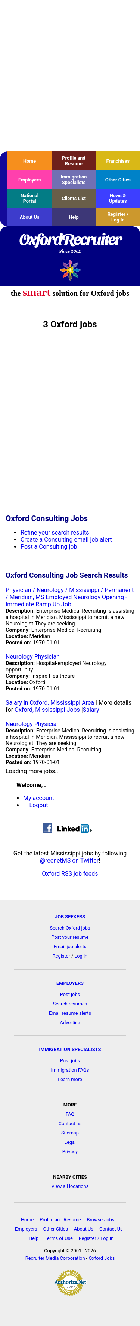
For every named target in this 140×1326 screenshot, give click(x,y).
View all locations (70, 1186)
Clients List (74, 198)
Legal (70, 1142)
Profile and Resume (73, 160)
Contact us (70, 1123)
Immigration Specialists (73, 179)
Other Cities (118, 180)
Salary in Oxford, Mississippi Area (50, 702)
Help (74, 217)
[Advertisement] (70, 76)
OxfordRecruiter (70, 244)
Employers (29, 180)
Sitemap (70, 1133)
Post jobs (70, 994)
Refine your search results (55, 532)
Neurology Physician (33, 656)
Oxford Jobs (102, 1258)
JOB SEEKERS (70, 916)
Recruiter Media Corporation (55, 1258)
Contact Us (111, 1229)
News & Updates (118, 198)
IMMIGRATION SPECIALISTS (70, 1049)
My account (38, 798)
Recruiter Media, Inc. (70, 270)
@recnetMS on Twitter (69, 860)
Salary (91, 709)
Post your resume (70, 937)
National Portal (29, 198)
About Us (30, 217)
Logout (38, 805)
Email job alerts (70, 946)
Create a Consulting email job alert (66, 539)
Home (29, 161)
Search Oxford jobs (70, 928)
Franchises (118, 161)
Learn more (70, 1079)
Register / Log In (118, 217)
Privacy (70, 1151)
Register (61, 956)
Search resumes (70, 1004)
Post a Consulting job (49, 546)
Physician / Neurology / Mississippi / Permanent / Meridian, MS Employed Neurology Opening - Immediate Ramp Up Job (70, 597)
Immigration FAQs (70, 1070)
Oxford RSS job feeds (70, 873)
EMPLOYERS (70, 983)
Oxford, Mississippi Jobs (47, 709)
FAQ (70, 1114)
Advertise (70, 1022)
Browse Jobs (101, 1219)
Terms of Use (58, 1238)
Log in (80, 956)
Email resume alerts (70, 1013)
